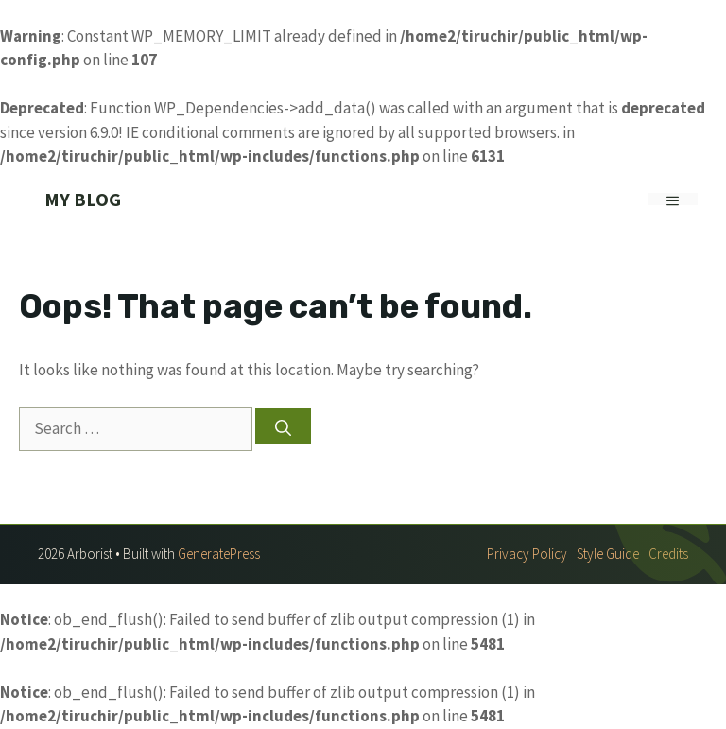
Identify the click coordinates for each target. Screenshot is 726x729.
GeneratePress (219, 554)
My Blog (82, 199)
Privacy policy (527, 554)
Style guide (608, 554)
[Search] (283, 426)
